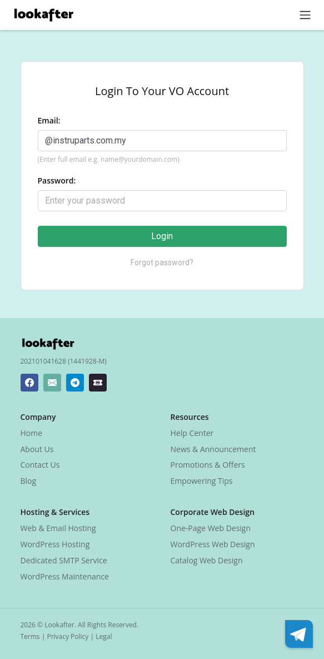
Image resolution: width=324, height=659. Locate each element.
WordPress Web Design (213, 544)
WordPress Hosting (55, 544)
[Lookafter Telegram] (75, 383)
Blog (29, 480)
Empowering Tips (202, 480)
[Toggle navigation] (305, 15)
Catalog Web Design (207, 560)
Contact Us (40, 464)
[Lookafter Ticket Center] (98, 383)
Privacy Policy (67, 636)
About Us (37, 449)
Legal (104, 636)
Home (32, 433)
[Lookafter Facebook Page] (29, 383)
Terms (30, 636)
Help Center (192, 433)
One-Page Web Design (211, 528)
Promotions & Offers (208, 464)
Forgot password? (162, 262)
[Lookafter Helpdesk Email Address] (52, 383)
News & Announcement (213, 449)
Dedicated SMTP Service (64, 560)
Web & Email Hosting (58, 528)
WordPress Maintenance (65, 576)
